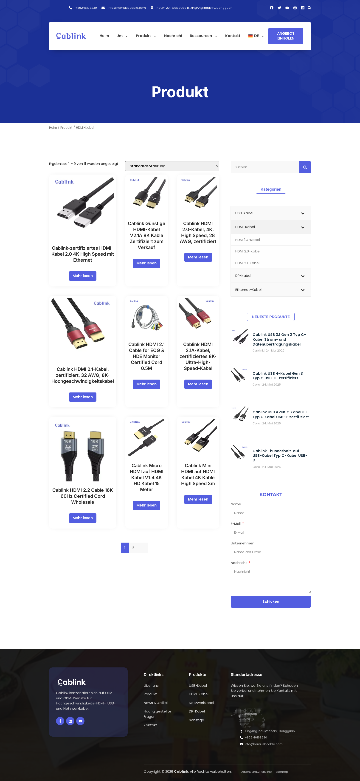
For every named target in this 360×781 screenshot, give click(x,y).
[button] (309, 7)
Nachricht (173, 36)
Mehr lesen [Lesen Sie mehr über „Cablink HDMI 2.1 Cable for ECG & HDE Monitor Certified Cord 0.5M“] (146, 384)
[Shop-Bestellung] (172, 166)
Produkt (146, 36)
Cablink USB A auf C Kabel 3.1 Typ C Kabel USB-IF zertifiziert (281, 414)
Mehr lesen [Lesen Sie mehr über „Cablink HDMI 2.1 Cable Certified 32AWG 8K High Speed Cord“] (83, 397)
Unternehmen (242, 543)
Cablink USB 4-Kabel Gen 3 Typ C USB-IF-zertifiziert (278, 376)
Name (236, 504)
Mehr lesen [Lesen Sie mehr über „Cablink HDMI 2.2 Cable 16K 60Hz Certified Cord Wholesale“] (83, 518)
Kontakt (232, 36)
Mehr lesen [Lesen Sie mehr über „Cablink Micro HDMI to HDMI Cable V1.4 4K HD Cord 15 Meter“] (146, 505)
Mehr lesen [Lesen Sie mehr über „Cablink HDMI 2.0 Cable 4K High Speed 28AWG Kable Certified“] (198, 257)
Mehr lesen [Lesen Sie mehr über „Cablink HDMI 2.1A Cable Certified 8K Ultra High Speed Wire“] (198, 384)
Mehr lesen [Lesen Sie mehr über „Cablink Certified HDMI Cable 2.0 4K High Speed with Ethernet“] (83, 275)
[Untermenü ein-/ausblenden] (303, 213)
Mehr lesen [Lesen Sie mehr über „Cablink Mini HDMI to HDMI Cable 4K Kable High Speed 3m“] (198, 499)
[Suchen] (305, 167)
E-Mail (236, 523)
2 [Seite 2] (133, 547)
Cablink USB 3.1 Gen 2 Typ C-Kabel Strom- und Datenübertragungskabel (279, 339)
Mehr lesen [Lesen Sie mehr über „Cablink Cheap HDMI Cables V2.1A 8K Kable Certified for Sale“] (146, 263)
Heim (104, 36)
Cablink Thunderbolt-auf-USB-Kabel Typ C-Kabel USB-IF (280, 455)
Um (122, 36)
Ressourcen (204, 36)
